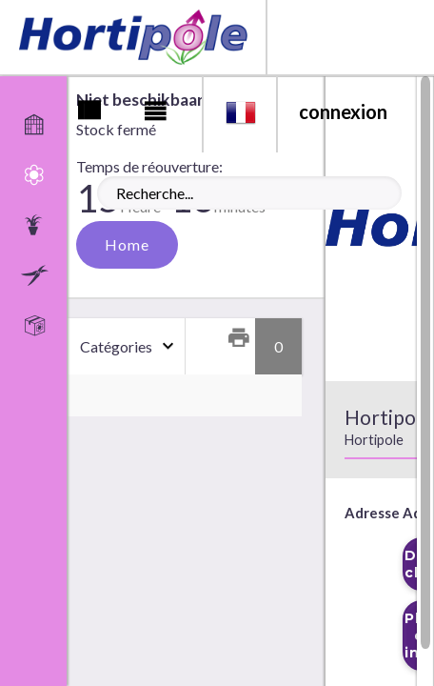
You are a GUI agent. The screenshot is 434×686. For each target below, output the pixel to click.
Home (127, 244)
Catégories (116, 346)
